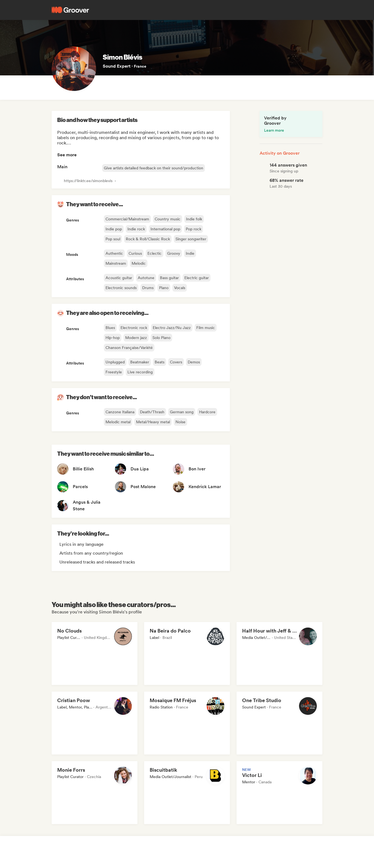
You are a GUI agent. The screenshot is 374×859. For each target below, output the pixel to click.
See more (67, 154)
